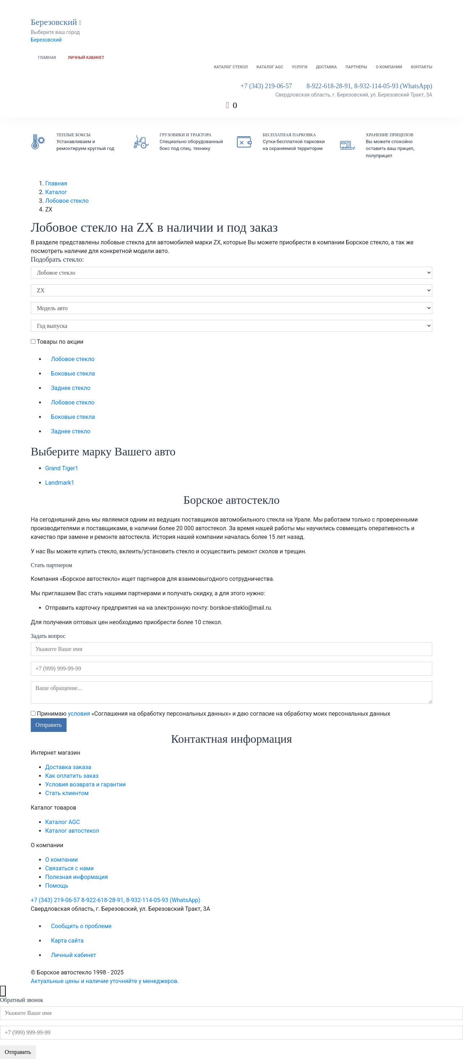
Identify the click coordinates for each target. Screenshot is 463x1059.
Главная (47, 57)
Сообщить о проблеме (81, 926)
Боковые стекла (73, 373)
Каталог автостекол (72, 830)
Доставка (326, 67)
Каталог (56, 192)
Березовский (46, 40)
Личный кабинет (86, 57)
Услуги (299, 67)
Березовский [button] (56, 22)
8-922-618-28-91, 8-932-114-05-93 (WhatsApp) (369, 86)
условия (79, 713)
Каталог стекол (231, 67)
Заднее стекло (70, 388)
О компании (389, 67)
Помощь (56, 885)
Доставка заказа (68, 767)
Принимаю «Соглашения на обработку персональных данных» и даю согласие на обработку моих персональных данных (210, 713)
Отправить (48, 725)
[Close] (3, 991)
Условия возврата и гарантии (85, 784)
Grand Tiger (61, 468)
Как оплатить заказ (71, 775)
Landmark (59, 482)
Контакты (421, 67)
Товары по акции (57, 341)
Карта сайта (67, 940)
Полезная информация (76, 877)
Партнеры (356, 67)
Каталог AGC (269, 67)
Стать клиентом (67, 793)
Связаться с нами (69, 868)
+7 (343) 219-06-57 (266, 86)
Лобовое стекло (67, 200)
